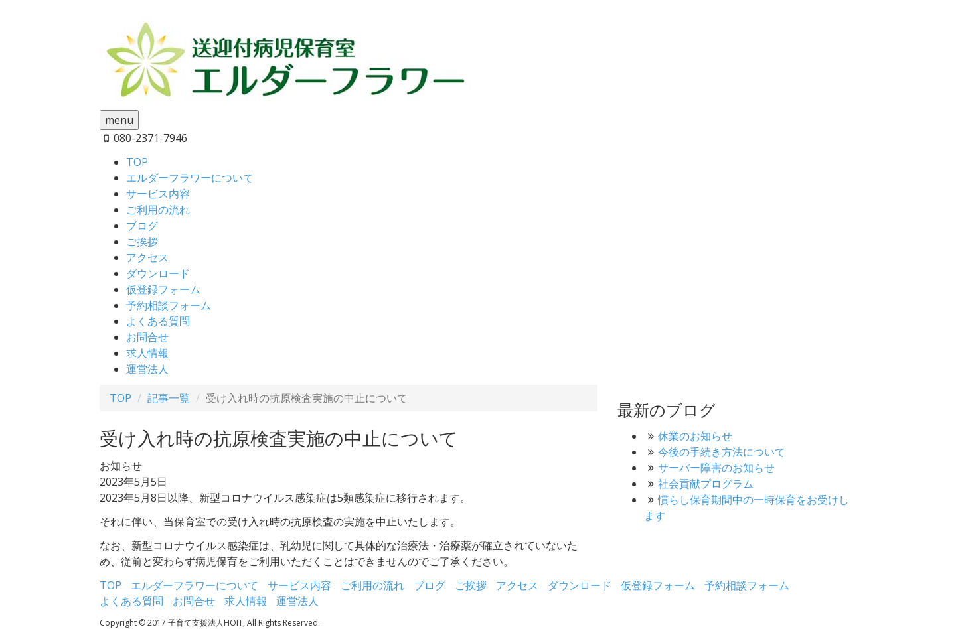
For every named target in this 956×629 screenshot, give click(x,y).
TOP (137, 162)
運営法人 (147, 369)
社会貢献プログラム (706, 483)
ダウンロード (158, 273)
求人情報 (147, 353)
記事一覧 (168, 398)
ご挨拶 (142, 241)
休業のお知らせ (695, 436)
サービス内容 (158, 193)
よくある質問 (158, 321)
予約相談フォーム (168, 305)
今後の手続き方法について (721, 452)
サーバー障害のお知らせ (716, 467)
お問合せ (147, 337)
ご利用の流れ (158, 209)
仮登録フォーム (163, 289)
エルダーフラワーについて (190, 178)
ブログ (142, 225)
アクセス (147, 257)
